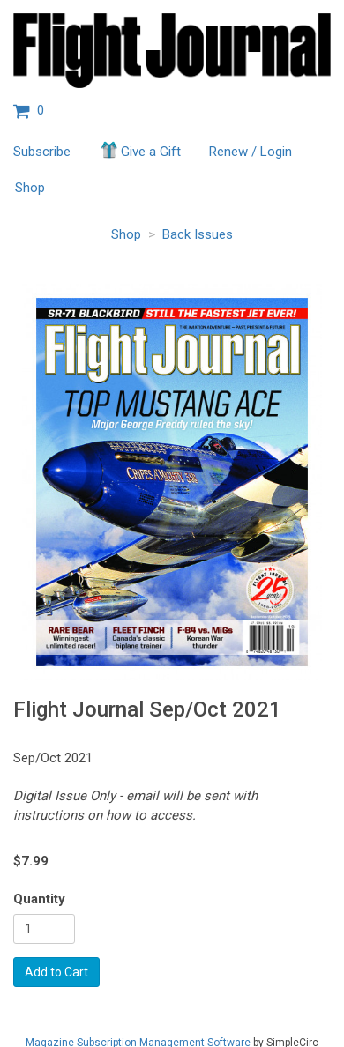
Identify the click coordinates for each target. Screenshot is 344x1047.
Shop (30, 188)
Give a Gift (140, 150)
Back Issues (197, 234)
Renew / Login (250, 152)
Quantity (39, 899)
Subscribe (42, 152)
